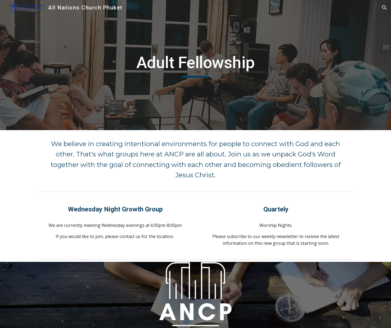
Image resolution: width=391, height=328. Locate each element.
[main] (195, 65)
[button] (384, 7)
